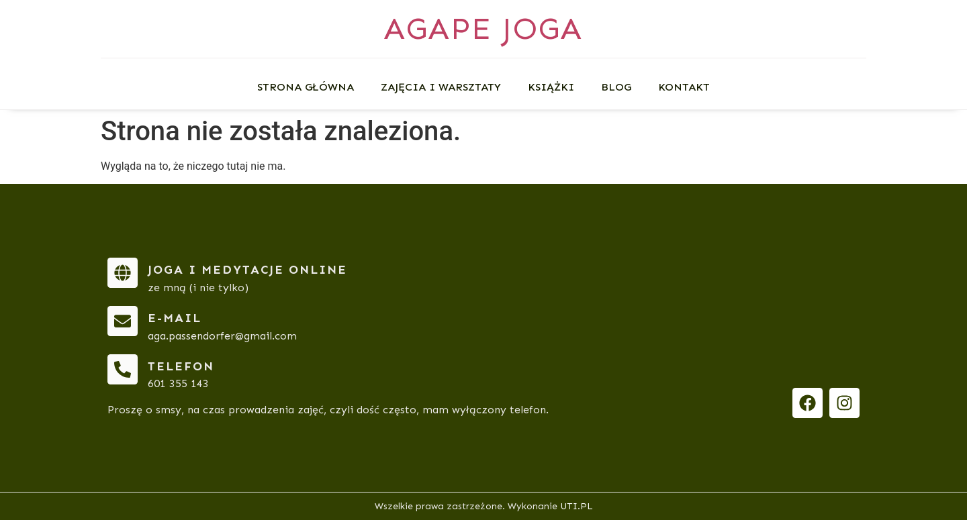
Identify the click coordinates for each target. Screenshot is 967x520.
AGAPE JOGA (483, 28)
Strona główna (305, 87)
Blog (616, 87)
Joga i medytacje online (247, 269)
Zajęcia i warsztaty (441, 87)
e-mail (174, 318)
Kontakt (684, 87)
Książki (551, 87)
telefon (181, 366)
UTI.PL (576, 506)
